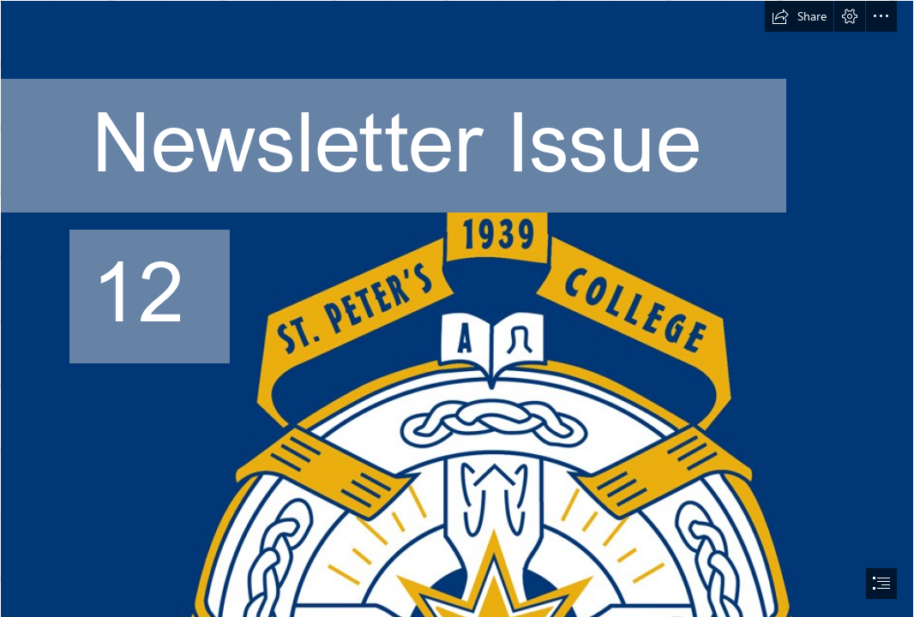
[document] (457, 308)
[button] (799, 16)
